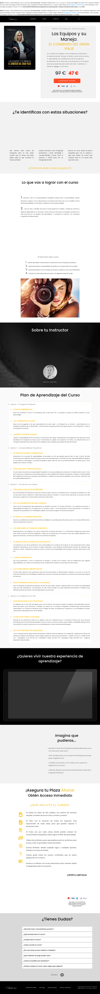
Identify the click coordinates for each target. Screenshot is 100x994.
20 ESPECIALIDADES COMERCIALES (28, 453)
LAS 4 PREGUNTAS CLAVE (24, 421)
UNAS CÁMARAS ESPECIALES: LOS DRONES (31, 582)
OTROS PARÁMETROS (22, 557)
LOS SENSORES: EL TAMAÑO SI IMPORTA (30, 528)
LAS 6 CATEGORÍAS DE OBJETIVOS (28, 630)
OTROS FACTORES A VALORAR (26, 617)
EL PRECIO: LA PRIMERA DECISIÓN (27, 517)
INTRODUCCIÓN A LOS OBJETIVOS (28, 601)
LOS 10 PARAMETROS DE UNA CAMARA (29, 503)
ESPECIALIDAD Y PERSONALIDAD (27, 469)
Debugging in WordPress (76, 4)
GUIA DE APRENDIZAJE (22, 409)
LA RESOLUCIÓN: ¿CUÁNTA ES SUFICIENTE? (31, 542)
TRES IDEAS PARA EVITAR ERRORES (28, 489)
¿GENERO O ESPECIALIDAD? (25, 434)
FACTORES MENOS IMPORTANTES (27, 569)
